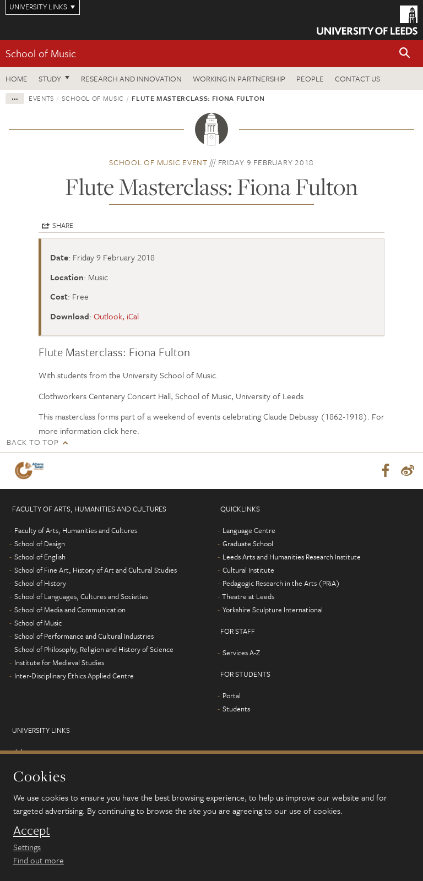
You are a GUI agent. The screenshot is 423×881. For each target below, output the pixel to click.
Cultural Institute (248, 569)
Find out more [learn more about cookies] (38, 860)
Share (62, 225)
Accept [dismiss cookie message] (31, 830)
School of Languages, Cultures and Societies (81, 596)
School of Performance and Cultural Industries (84, 635)
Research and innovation (131, 78)
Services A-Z (241, 652)
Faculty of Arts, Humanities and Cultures (75, 530)
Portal (232, 695)
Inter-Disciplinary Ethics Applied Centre (74, 675)
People (310, 78)
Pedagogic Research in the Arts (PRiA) (281, 583)
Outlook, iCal (116, 316)
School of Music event (158, 162)
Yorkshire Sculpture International (273, 609)
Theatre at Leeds (248, 596)
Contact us (357, 78)
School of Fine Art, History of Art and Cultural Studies (95, 569)
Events (41, 98)
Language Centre (249, 530)
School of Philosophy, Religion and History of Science (93, 649)
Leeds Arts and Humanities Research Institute (292, 556)
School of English (40, 556)
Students (236, 708)
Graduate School (248, 543)
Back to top (32, 442)
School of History (40, 583)
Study (50, 78)
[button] (404, 53)
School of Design (39, 543)
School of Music (41, 53)
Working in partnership (239, 78)
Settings (27, 847)
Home (17, 78)
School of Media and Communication (70, 609)
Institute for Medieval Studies (59, 662)
